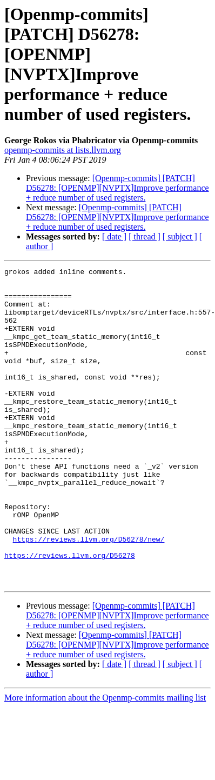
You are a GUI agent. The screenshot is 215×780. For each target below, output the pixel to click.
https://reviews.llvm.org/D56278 (69, 613)
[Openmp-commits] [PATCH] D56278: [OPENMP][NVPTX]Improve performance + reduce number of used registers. (117, 188)
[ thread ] (144, 236)
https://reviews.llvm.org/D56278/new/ (89, 594)
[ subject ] (180, 236)
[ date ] (114, 236)
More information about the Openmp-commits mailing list (105, 760)
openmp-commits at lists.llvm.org (62, 150)
